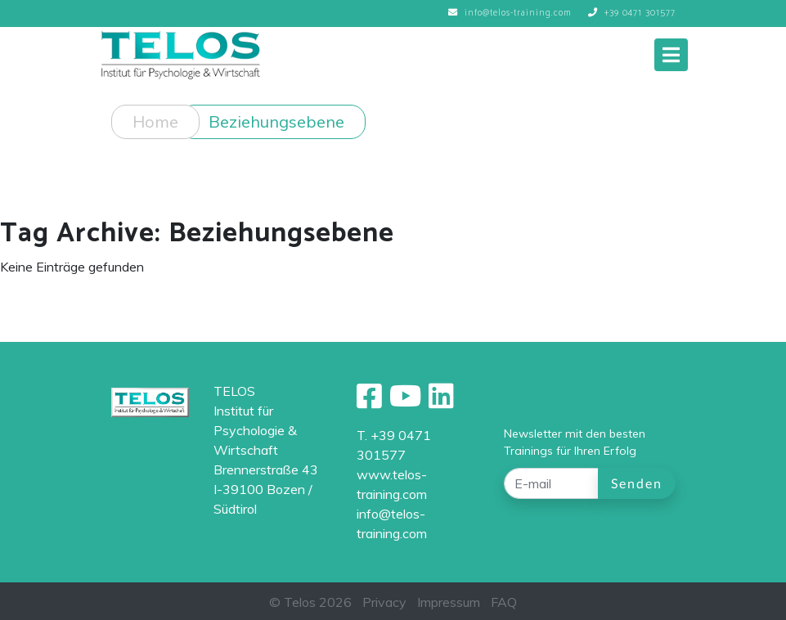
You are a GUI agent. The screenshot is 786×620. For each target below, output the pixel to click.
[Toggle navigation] (671, 54)
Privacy (384, 602)
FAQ (504, 602)
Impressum (448, 602)
